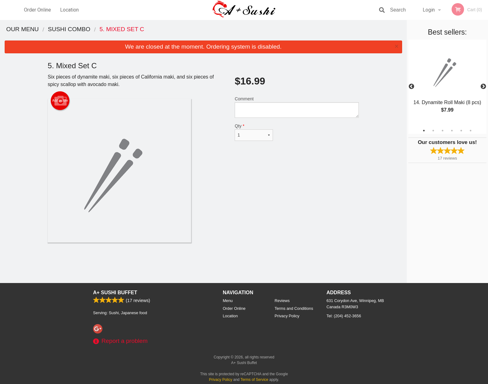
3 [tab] (442, 130)
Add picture (60, 100)
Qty (254, 132)
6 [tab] (470, 130)
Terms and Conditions (293, 308)
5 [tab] (461, 130)
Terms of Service (254, 379)
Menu (228, 300)
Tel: (343, 316)
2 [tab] (433, 130)
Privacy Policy (286, 316)
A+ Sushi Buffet (115, 292)
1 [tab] (424, 130)
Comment (297, 107)
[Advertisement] (203, 262)
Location (69, 10)
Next (483, 87)
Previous (411, 87)
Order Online (37, 10)
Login (429, 10)
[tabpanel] (447, 83)
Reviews (281, 300)
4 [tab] (452, 130)
